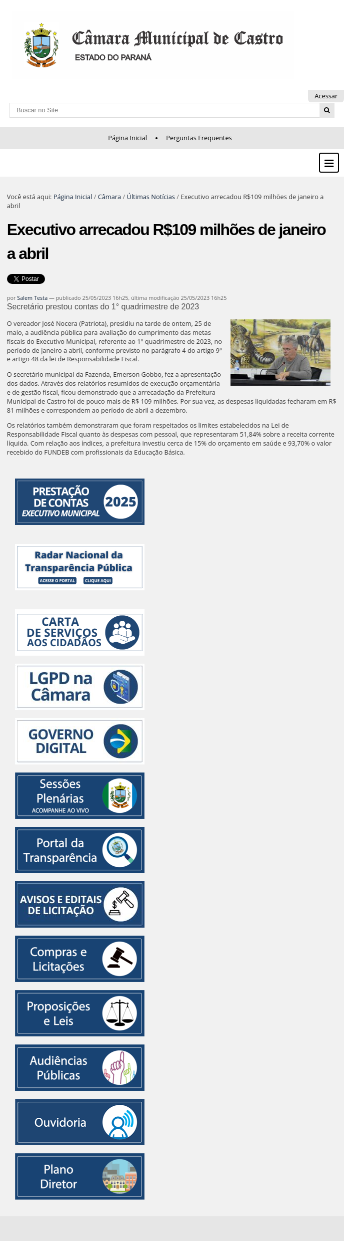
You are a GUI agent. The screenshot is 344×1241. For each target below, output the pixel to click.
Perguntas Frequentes (199, 137)
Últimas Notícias (151, 196)
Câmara (109, 196)
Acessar (326, 95)
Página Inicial (127, 137)
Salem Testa (32, 297)
